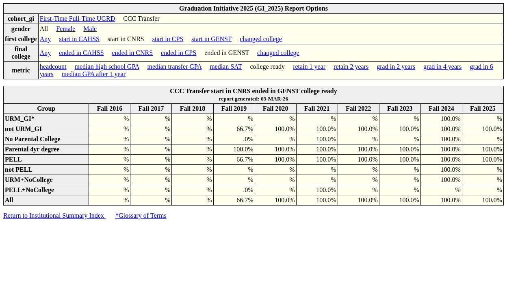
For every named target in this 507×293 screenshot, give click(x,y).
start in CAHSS (79, 38)
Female (65, 28)
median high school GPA (107, 66)
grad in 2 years (396, 66)
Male (90, 28)
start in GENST (211, 38)
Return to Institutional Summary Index (54, 215)
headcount (53, 66)
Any (45, 38)
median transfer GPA (174, 66)
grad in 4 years (442, 66)
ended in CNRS (132, 52)
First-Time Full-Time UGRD (77, 18)
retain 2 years (351, 66)
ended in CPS (178, 52)
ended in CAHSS (81, 52)
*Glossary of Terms (141, 215)
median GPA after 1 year (94, 73)
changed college (261, 38)
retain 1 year (309, 66)
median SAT (226, 66)
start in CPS (167, 38)
